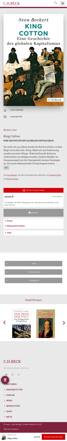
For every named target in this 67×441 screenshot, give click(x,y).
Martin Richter (12, 179)
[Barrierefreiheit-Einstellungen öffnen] (5, 380)
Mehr (6, 168)
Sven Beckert (12, 175)
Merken (33, 213)
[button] (4, 322)
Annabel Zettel (55, 175)
